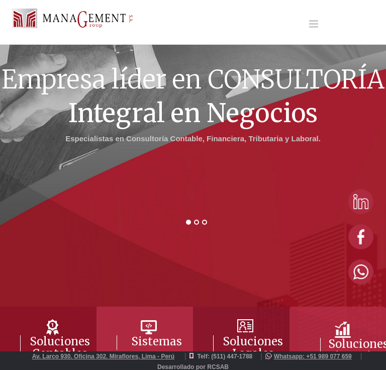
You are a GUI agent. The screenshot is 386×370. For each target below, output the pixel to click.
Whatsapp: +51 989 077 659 (313, 356)
